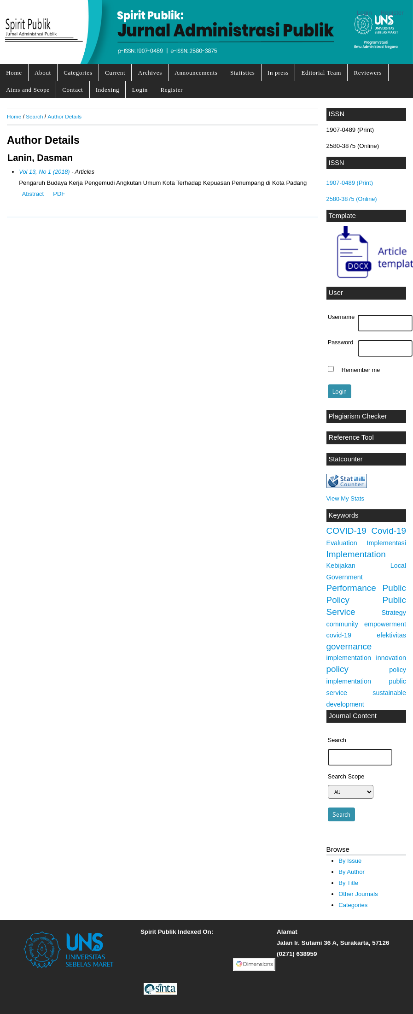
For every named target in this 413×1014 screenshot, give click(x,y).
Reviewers (368, 72)
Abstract (33, 193)
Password (341, 342)
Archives (150, 72)
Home (14, 72)
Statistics (242, 72)
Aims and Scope (28, 89)
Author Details (64, 116)
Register (392, 12)
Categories (78, 72)
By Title (348, 882)
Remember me (361, 370)
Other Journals (358, 893)
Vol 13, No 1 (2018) (44, 171)
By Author (351, 871)
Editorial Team (321, 72)
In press (278, 72)
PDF (59, 193)
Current (115, 72)
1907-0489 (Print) (349, 182)
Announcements (196, 72)
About (43, 72)
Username (341, 317)
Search (34, 116)
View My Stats (345, 498)
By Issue (349, 860)
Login (364, 12)
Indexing (108, 89)
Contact (72, 89)
